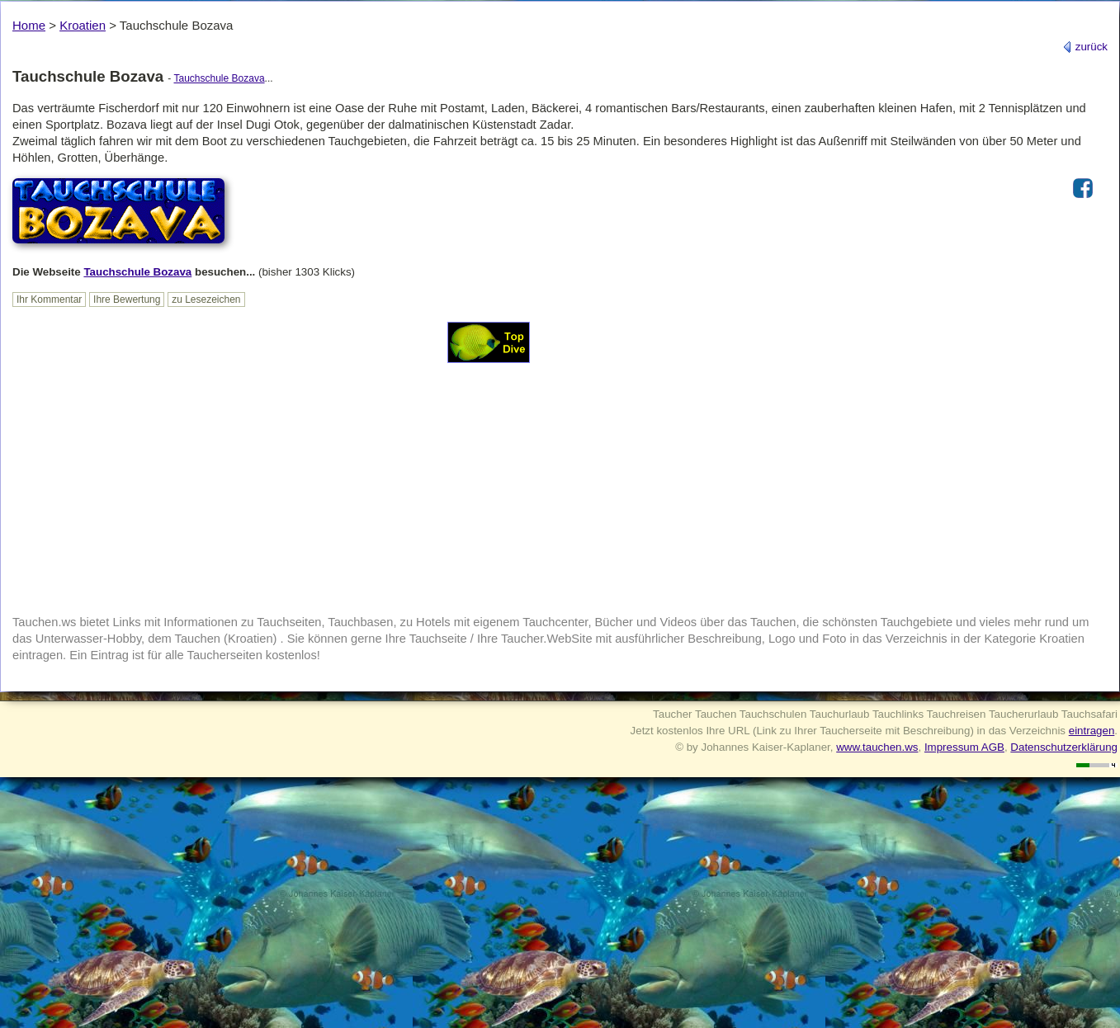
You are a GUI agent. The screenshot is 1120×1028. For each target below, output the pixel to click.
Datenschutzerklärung (1064, 747)
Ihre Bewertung (126, 299)
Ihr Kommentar (49, 299)
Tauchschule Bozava (218, 78)
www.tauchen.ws (877, 747)
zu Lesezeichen (206, 299)
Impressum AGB (964, 747)
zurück (1085, 46)
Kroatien (82, 25)
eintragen (1092, 730)
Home (28, 25)
